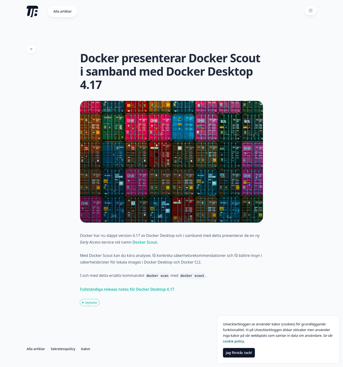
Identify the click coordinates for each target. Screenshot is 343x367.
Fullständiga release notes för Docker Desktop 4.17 (127, 289)
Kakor (85, 349)
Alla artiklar (62, 11)
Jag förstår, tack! (239, 352)
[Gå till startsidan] (37, 11)
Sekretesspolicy (63, 349)
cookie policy (233, 341)
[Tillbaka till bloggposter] (31, 49)
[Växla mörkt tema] (310, 10)
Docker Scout (144, 242)
